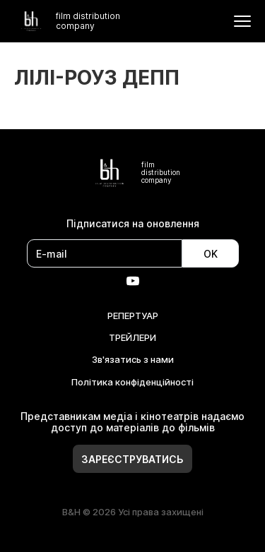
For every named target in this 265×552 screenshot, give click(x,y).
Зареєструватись (132, 459)
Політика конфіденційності (132, 382)
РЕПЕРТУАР (132, 315)
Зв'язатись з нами (133, 359)
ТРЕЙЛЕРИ (132, 337)
